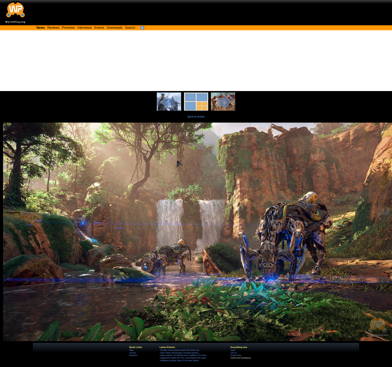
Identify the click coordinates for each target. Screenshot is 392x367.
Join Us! (234, 353)
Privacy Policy (236, 355)
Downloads (115, 27)
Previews (68, 27)
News (131, 350)
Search (130, 27)
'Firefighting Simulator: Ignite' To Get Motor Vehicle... (180, 361)
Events (99, 27)
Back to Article (196, 116)
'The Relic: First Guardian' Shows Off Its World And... (180, 350)
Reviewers (133, 355)
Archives (132, 353)
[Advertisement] (196, 60)
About (233, 350)
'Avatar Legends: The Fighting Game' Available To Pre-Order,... (184, 355)
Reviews (53, 27)
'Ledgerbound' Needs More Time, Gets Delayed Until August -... (184, 358)
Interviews (84, 27)
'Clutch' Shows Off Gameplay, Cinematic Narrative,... (180, 353)
